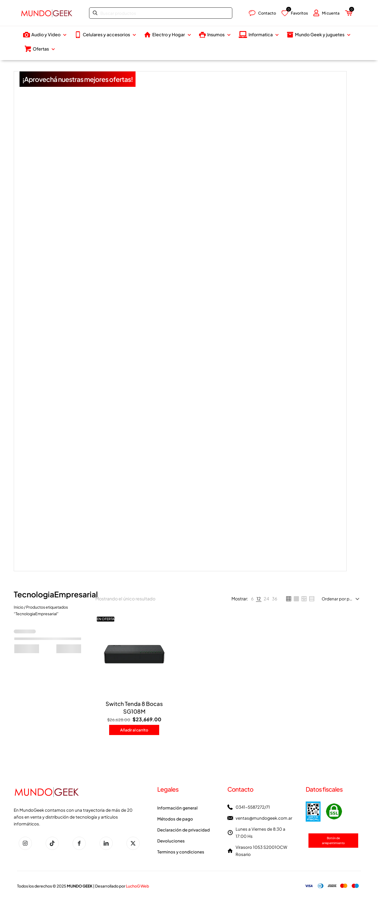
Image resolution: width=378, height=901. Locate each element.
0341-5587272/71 (253, 806)
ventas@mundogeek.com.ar (264, 817)
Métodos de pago (175, 818)
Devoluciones (171, 840)
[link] (252, 598)
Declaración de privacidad (183, 829)
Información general (177, 807)
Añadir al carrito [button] (134, 729)
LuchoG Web (137, 885)
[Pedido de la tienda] (342, 599)
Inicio (18, 607)
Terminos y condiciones (180, 851)
